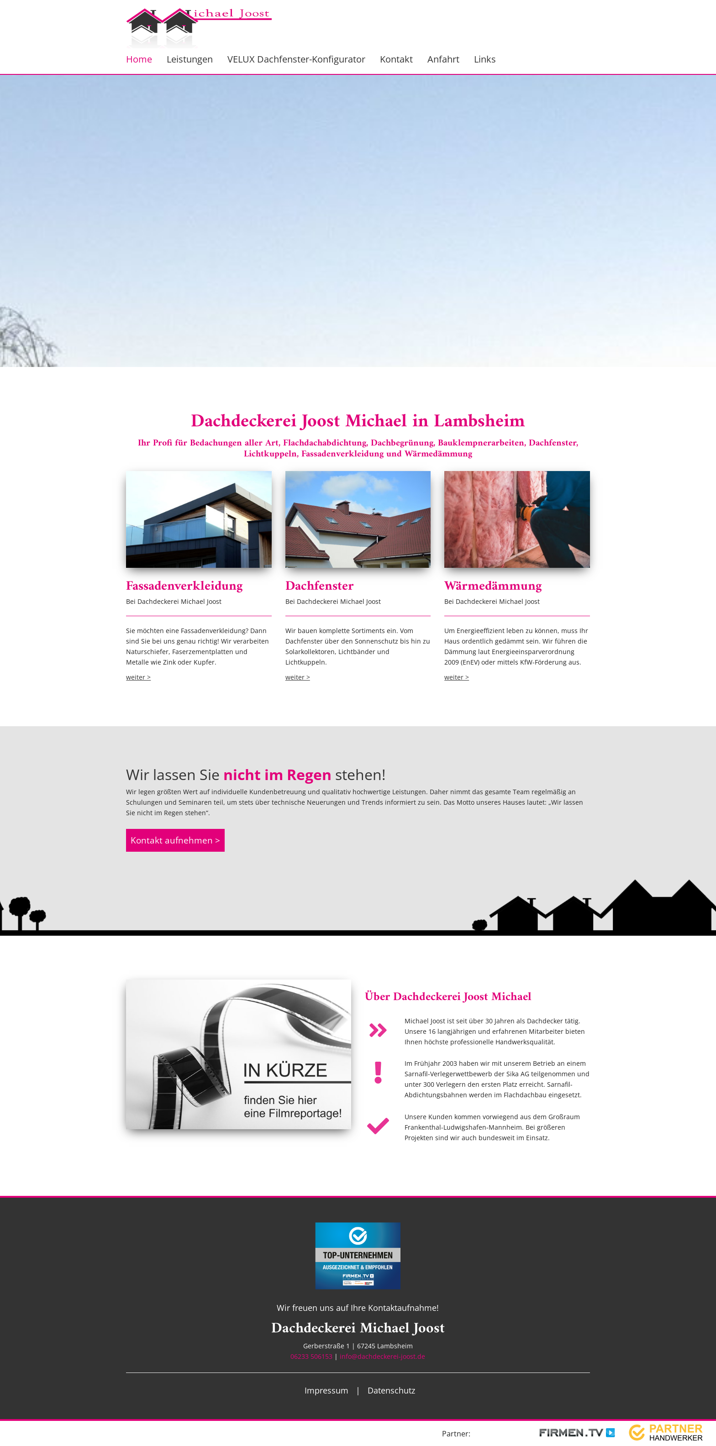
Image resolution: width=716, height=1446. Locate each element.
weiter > (138, 677)
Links (485, 59)
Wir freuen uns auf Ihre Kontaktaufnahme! (358, 1307)
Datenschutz (391, 1390)
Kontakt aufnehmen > (175, 840)
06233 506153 (311, 1356)
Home (139, 59)
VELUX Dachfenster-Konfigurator (296, 59)
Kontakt (396, 59)
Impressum (326, 1390)
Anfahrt (443, 59)
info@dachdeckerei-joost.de (382, 1356)
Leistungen (190, 59)
